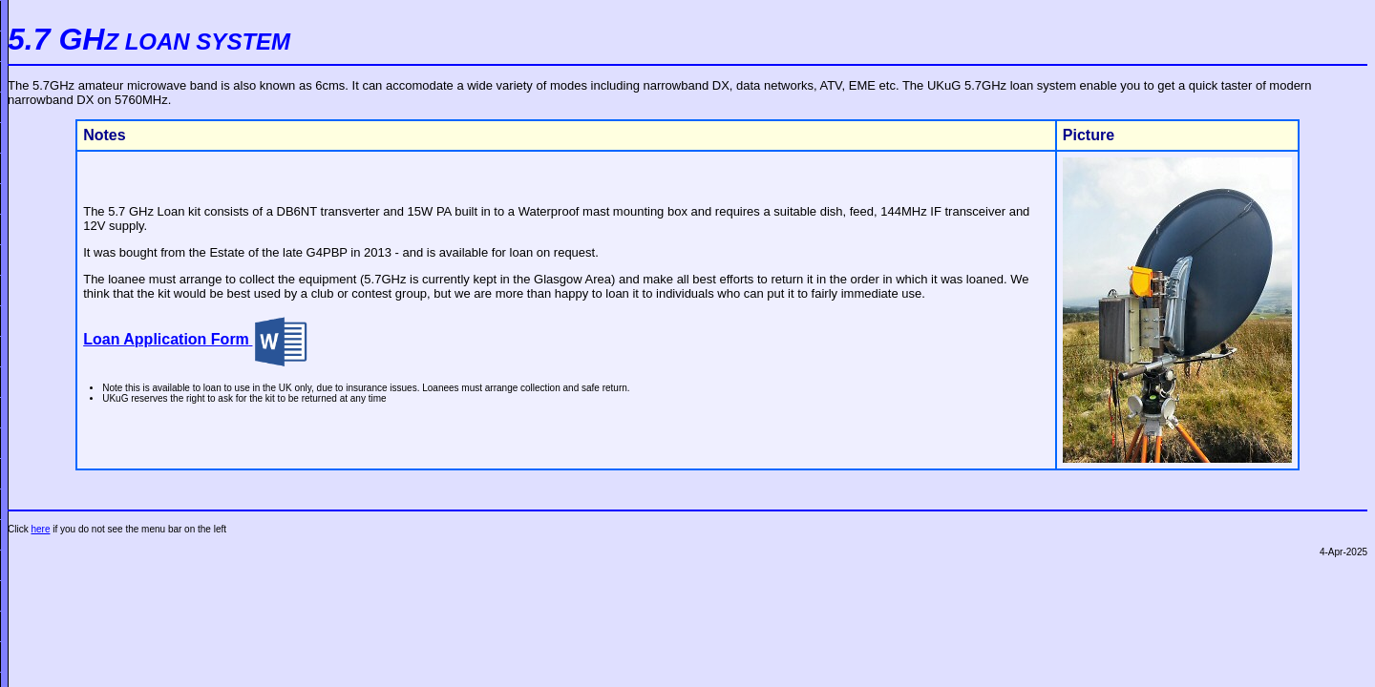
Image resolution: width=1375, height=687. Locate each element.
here (40, 529)
